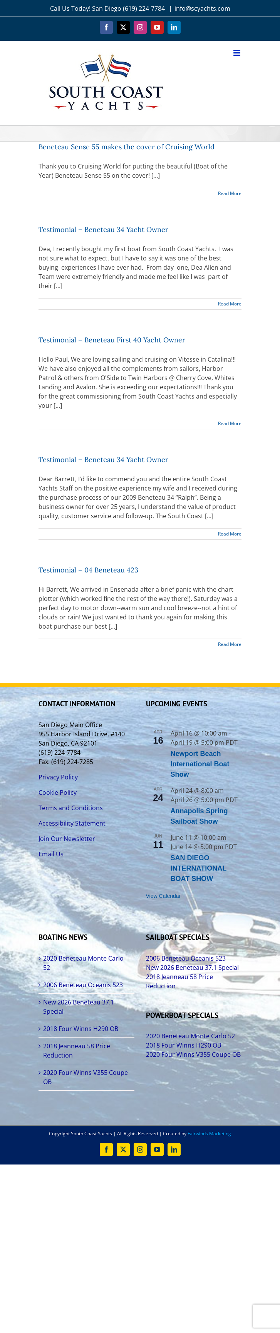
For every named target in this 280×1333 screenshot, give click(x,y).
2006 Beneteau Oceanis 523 (83, 985)
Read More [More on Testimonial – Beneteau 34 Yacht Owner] (229, 303)
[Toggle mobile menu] (237, 53)
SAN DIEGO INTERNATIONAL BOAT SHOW (198, 868)
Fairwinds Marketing (209, 1133)
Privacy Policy (58, 777)
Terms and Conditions (71, 808)
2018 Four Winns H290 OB (80, 1028)
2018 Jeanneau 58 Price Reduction (76, 1050)
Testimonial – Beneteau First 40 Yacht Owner (112, 339)
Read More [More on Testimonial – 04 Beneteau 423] (229, 644)
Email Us (51, 854)
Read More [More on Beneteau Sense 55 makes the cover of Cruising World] (229, 193)
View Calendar (163, 896)
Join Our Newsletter (67, 838)
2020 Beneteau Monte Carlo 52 (83, 963)
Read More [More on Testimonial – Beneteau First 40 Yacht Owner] (229, 423)
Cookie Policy (58, 792)
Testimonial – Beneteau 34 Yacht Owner (103, 229)
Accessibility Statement (72, 823)
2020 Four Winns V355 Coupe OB (85, 1077)
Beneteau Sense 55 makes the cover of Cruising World (127, 146)
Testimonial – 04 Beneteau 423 (88, 570)
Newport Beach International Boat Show (200, 764)
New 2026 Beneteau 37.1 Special (78, 1007)
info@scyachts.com (202, 8)
